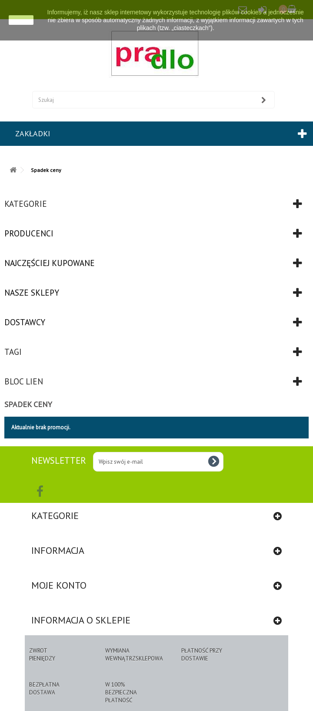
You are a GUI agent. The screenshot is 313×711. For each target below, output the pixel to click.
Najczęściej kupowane (49, 263)
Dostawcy (24, 322)
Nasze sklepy (31, 292)
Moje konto (59, 585)
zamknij (21, 20)
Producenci (28, 233)
